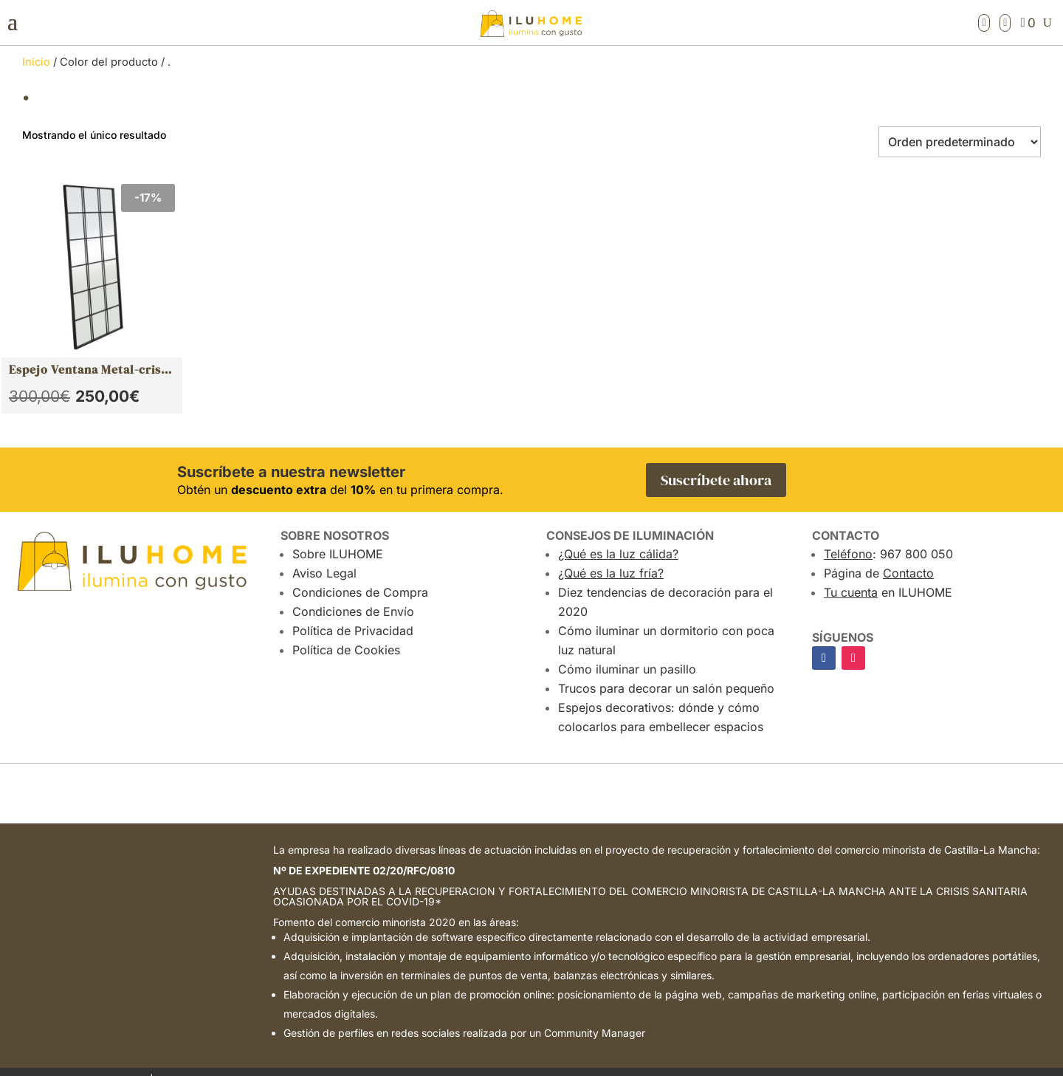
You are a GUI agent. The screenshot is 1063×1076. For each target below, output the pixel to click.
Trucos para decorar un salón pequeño (666, 671)
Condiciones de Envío (353, 594)
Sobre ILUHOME (337, 537)
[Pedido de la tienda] (959, 141)
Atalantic (873, 1063)
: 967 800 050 (888, 537)
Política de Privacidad (352, 613)
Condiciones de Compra (360, 575)
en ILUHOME (888, 575)
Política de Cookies (346, 633)
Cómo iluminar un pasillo (627, 652)
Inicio (36, 62)
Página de (879, 556)
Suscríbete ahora (716, 463)
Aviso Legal (324, 556)
